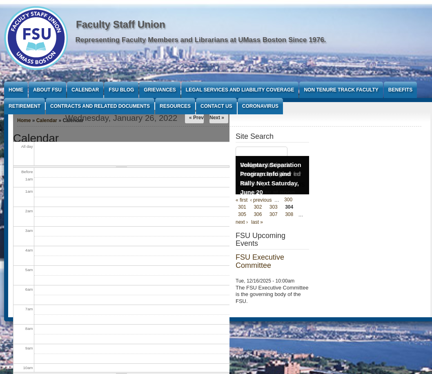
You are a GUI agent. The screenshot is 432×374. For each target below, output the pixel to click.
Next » (216, 117)
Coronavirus (260, 106)
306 (258, 215)
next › (242, 222)
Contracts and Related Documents (100, 106)
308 (289, 215)
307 (273, 215)
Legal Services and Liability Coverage (240, 90)
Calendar (85, 90)
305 (242, 215)
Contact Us (216, 106)
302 (258, 207)
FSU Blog (121, 90)
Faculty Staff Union (120, 24)
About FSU (47, 90)
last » (257, 222)
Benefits (400, 90)
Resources (175, 106)
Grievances (160, 90)
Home (16, 90)
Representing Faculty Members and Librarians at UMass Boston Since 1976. (201, 40)
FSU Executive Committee (260, 261)
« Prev (196, 117)
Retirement (24, 106)
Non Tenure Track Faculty (341, 90)
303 (273, 207)
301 (242, 207)
